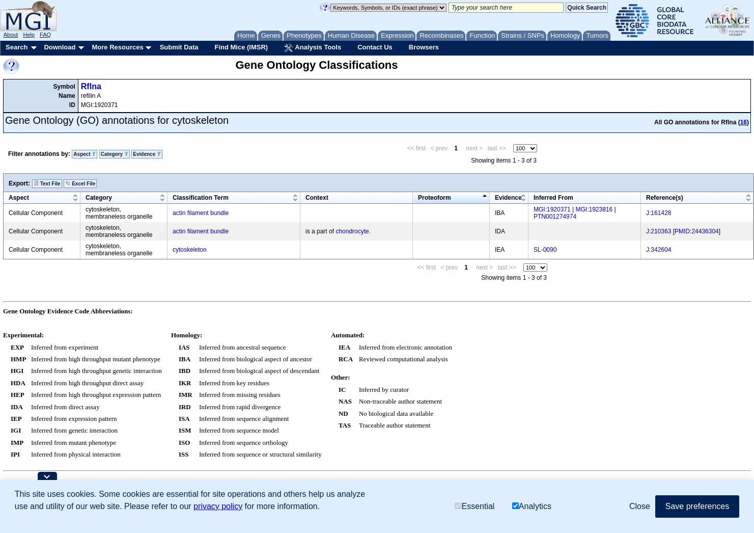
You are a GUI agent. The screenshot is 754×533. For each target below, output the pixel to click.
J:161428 (658, 213)
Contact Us (375, 47)
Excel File (80, 183)
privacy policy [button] (217, 506)
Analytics (531, 506)
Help (29, 35)
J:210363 (658, 231)
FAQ (45, 35)
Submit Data (179, 47)
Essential (474, 506)
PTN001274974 (555, 216)
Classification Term (201, 197)
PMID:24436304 (697, 231)
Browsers (424, 47)
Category (114, 154)
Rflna (91, 86)
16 (743, 122)
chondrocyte (352, 231)
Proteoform (434, 197)
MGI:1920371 (552, 209)
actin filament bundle (201, 213)
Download (59, 47)
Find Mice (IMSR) (241, 47)
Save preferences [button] (697, 506)
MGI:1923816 (594, 209)
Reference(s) (664, 197)
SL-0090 (545, 249)
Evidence (147, 154)
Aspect (84, 154)
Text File (47, 183)
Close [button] (639, 506)
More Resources (117, 47)
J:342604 (658, 249)
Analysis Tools (312, 47)
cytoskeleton (190, 249)
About (11, 35)
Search (16, 47)
